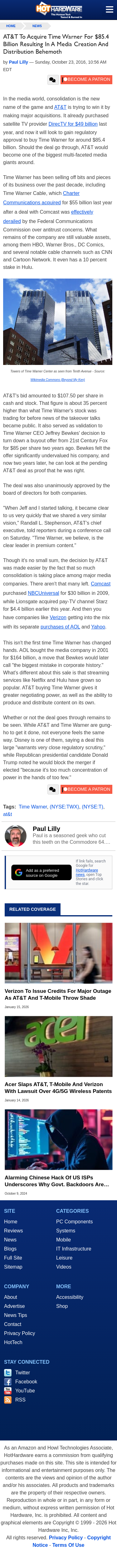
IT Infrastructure (73, 1248)
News (37, 26)
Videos (63, 1267)
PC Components (74, 1221)
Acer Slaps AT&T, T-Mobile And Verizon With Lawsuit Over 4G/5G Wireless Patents (58, 1087)
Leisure (64, 1257)
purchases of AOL (60, 626)
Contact (12, 1324)
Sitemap (13, 1267)
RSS (20, 1399)
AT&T (60, 107)
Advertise (14, 1306)
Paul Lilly (46, 828)
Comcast (100, 583)
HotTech (13, 1342)
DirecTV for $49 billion (73, 124)
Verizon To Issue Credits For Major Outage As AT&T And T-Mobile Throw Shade (58, 994)
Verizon (58, 617)
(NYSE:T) (92, 806)
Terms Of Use (68, 1545)
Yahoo (98, 626)
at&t (7, 814)
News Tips (15, 1315)
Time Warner (33, 806)
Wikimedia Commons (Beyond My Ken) (58, 379)
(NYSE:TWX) (64, 806)
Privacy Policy (19, 1333)
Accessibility (69, 1297)
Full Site (13, 1257)
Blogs (10, 1248)
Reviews (13, 1230)
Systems (65, 1230)
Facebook (26, 1381)
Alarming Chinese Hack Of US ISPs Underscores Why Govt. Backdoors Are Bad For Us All (54, 1181)
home (11, 26)
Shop (62, 1306)
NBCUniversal (43, 593)
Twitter (22, 1372)
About (10, 1297)
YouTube (25, 1390)
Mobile (63, 1239)
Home (10, 1221)
